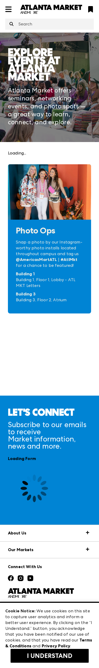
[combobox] (49, 24)
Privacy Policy (56, 645)
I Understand (49, 656)
